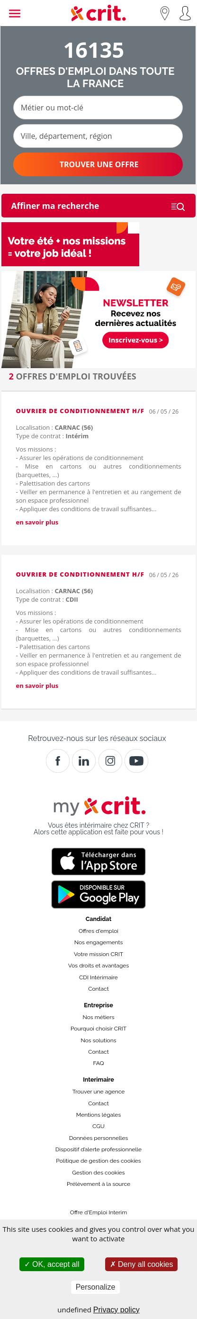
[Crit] (84, 761)
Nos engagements (98, 942)
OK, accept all (52, 1264)
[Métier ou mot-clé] (98, 107)
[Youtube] (136, 761)
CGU (98, 1126)
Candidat (98, 918)
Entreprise (98, 1005)
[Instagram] (110, 761)
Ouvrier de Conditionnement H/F (80, 411)
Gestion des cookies (98, 1172)
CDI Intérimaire (98, 977)
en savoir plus (37, 522)
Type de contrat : (52, 436)
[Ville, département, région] (98, 136)
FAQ (98, 1063)
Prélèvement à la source (98, 1184)
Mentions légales (98, 1114)
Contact (98, 988)
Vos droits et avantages (98, 965)
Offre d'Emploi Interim (98, 1212)
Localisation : (54, 427)
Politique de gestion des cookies (98, 1160)
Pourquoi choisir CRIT (98, 1028)
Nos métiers (99, 1017)
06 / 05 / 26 (164, 411)
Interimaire (98, 1079)
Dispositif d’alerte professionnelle (98, 1149)
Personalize (96, 1287)
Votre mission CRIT (98, 954)
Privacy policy (116, 1310)
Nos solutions (98, 1040)
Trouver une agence (98, 1091)
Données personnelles (98, 1138)
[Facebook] (58, 761)
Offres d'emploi (98, 931)
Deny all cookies (141, 1264)
